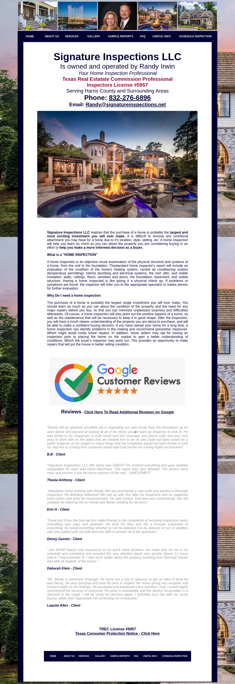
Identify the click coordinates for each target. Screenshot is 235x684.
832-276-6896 (130, 97)
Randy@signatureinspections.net (126, 104)
